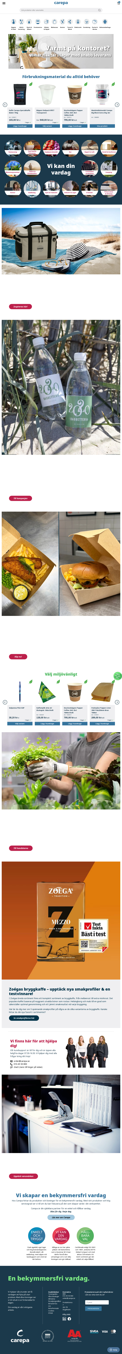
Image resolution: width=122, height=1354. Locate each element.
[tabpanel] (19, 105)
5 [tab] (63, 129)
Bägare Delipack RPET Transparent (45, 111)
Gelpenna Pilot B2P (16, 708)
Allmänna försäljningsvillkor (53, 1300)
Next (117, 104)
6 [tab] (66, 129)
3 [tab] (56, 129)
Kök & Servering (21, 24)
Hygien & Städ (13, 24)
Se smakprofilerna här (24, 1018)
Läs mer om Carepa (61, 1217)
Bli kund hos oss (52, 1304)
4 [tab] (59, 129)
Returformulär (53, 1308)
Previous (5, 104)
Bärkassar (54, 23)
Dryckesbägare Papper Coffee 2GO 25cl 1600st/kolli (73, 112)
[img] (61, 51)
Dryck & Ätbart (29, 24)
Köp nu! (18, 656)
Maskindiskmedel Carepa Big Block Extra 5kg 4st (101, 111)
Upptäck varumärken (23, 1176)
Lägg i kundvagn (20, 126)
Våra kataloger (53, 1296)
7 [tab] (69, 129)
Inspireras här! (20, 306)
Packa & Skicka (95, 24)
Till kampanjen (20, 498)
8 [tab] (73, 129)
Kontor (62, 23)
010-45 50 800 (20, 1064)
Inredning (86, 23)
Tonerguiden (52, 1294)
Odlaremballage (105, 23)
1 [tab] (49, 129)
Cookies (51, 1311)
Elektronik (77, 23)
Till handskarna (21, 848)
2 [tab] (52, 129)
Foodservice (38, 23)
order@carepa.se (22, 1061)
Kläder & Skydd (46, 24)
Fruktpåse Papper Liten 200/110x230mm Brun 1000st (101, 710)
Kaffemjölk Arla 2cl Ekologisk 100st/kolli (44, 709)
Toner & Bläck (70, 24)
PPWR (50, 1313)
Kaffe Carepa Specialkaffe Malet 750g (19, 111)
